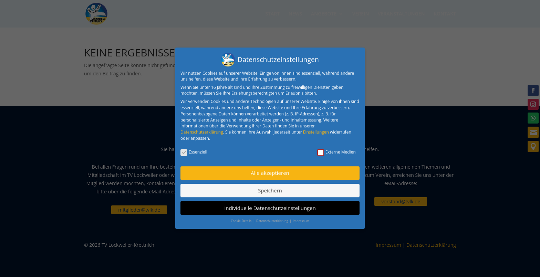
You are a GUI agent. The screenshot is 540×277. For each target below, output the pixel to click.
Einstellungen (316, 128)
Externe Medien (336, 149)
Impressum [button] (301, 217)
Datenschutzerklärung (201, 128)
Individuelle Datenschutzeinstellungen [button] (270, 204)
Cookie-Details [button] (241, 217)
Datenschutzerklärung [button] (272, 217)
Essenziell (193, 149)
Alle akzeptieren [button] (270, 169)
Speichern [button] (270, 186)
